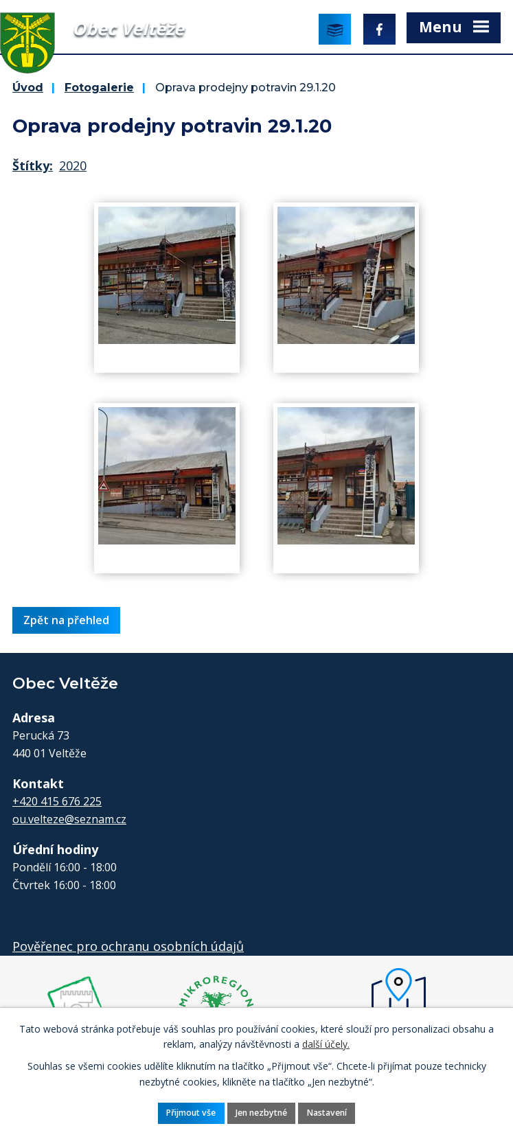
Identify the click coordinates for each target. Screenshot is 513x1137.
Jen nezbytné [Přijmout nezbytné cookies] (261, 1112)
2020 (73, 165)
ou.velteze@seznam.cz (69, 819)
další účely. (326, 1043)
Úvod (27, 87)
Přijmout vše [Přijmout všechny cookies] (191, 1112)
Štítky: (32, 165)
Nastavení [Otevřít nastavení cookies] (327, 1112)
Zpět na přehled (66, 620)
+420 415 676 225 (57, 801)
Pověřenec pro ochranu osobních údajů (128, 946)
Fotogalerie (99, 87)
